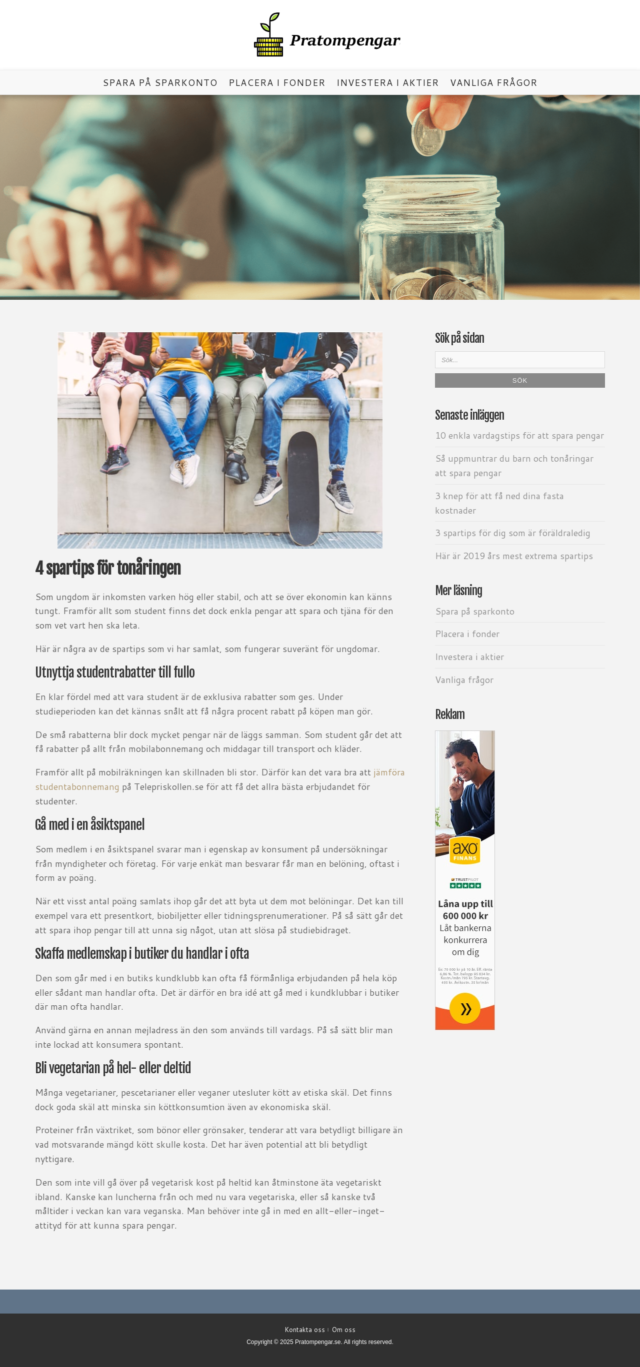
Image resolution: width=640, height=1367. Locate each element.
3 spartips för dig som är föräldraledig (512, 532)
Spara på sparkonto (160, 82)
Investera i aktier (387, 82)
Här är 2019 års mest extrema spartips (514, 555)
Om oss (344, 1329)
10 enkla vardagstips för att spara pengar (519, 435)
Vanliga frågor (494, 82)
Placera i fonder (277, 82)
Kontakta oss (304, 1329)
